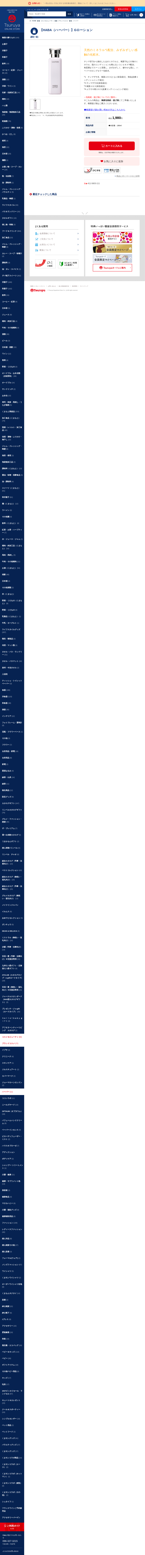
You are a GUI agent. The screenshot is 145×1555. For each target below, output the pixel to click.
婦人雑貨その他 (10, 1245)
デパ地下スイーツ (11, 276)
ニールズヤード (10, 1105)
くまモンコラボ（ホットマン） (12, 1475)
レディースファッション (12, 1230)
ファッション (9, 1223)
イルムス (7, 911)
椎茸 (5, 141)
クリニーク (8, 1056)
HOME (34, 21)
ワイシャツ (8, 1271)
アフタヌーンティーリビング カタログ (12, 1028)
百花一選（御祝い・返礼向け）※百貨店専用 (12, 988)
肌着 (5, 1300)
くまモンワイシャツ (11, 1278)
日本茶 (6, 154)
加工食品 (7, 237)
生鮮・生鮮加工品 (11, 92)
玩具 (5, 1384)
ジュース (7, 315)
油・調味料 (8, 183)
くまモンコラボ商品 (12, 1458)
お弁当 (6, 396)
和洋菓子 (7, 497)
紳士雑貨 (7, 1306)
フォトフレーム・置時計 (12, 724)
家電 (5, 764)
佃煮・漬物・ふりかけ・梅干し (12, 438)
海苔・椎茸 (8, 455)
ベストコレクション (12, 870)
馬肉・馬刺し (8, 555)
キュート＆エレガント (11, 1401)
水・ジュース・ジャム (12, 539)
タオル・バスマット (12, 661)
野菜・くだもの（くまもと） (12, 601)
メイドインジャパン (10, 905)
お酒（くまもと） (11, 568)
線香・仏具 (8, 777)
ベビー (6, 1358)
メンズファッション (12, 1265)
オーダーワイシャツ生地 (12, 1285)
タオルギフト (9, 218)
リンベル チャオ (10, 854)
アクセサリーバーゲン (11, 1517)
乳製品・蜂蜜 (8, 198)
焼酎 (5, 574)
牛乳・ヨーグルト (10, 623)
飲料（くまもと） (10, 523)
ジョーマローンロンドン (12, 1083)
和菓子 (4, 57)
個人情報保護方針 (64, 286)
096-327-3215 (10, 1541)
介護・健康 (8, 1175)
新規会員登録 (123, 9)
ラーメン (7, 510)
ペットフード (8, 1432)
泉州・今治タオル (10, 668)
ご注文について (46, 239)
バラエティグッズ (11, 1445)
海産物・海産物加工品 (11, 113)
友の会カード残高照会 (101, 15)
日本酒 (6, 581)
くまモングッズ (10, 1438)
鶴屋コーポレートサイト (37, 286)
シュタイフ (8, 1502)
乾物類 (6, 121)
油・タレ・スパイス (11, 269)
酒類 (5, 79)
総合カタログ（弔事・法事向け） (12, 887)
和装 (5, 1339)
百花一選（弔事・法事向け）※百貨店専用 (12, 957)
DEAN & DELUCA (11, 931)
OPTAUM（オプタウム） (12, 1112)
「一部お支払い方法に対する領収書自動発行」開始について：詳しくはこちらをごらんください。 (79, 3)
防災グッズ (8, 797)
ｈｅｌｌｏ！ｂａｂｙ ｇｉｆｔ (12, 1019)
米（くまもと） (8, 594)
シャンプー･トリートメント (12, 1166)
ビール (6, 341)
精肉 (5, 99)
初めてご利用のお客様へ (85, 15)
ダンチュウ (8, 924)
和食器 (6, 703)
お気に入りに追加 (112, 161)
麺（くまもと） (10, 504)
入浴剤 (4, 674)
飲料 (5, 64)
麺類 (5, 160)
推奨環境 (74, 286)
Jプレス (6, 1319)
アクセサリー (9, 1326)
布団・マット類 (9, 645)
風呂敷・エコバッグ (12, 1345)
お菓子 (4, 44)
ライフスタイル (10, 205)
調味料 (6, 263)
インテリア (8, 716)
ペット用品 (8, 1425)
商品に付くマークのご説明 (128, 176)
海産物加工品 (8, 462)
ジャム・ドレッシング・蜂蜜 (12, 245)
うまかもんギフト (10, 841)
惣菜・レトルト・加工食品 (12, 428)
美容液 (6, 1190)
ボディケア (8, 1159)
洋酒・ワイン (8, 86)
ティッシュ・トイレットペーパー (12, 682)
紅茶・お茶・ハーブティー (12, 531)
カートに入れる (111, 145)
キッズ (6, 1378)
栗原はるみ (8, 771)
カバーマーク (8, 1076)
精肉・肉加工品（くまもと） (12, 547)
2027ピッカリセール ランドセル (12, 1392)
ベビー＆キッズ (10, 1352)
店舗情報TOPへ (107, 9)
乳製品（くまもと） (11, 616)
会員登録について (47, 233)
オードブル (8, 383)
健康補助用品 (8, 1216)
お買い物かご (136, 15)
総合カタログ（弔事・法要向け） (12, 862)
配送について (45, 250)
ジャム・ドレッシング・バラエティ (12, 190)
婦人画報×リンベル (11, 848)
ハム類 (4, 105)
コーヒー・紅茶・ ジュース (12, 71)
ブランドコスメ (63, 21)
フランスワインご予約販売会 (12, 1509)
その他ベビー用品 (10, 1371)
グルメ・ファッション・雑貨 (12, 820)
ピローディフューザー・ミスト (12, 1137)
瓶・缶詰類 (8, 176)
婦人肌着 (7, 1252)
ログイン (138, 9)
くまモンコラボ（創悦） (12, 1484)
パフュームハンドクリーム (12, 1121)
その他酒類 (8, 587)
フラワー (7, 745)
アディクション (8, 1152)
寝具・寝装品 (8, 639)
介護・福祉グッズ (10, 1210)
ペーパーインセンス (11, 1130)
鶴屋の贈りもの (10, 38)
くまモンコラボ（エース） (11, 1465)
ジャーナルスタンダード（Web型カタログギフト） (12, 999)
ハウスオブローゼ (10, 1146)
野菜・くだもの (9, 367)
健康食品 (7, 1197)
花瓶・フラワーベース (12, 732)
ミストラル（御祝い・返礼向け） (12, 938)
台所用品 (7, 758)
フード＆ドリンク (11, 231)
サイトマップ (84, 286)
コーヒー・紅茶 (9, 302)
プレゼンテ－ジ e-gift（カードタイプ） (11, 1010)
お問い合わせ (52, 286)
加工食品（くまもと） (11, 419)
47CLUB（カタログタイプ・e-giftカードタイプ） (12, 978)
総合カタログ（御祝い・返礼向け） (12, 878)
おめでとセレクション (12, 918)
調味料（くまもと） (12, 468)
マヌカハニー (8, 1203)
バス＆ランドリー (11, 211)
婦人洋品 (7, 1239)
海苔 (5, 147)
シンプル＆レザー (11, 1419)
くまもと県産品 (10, 411)
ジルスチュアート (10, 1069)
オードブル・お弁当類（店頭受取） (11, 374)
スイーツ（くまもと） (11, 489)
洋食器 (7, 697)
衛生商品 (7, 790)
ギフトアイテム (10, 1365)
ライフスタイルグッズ (11, 630)
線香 (5, 784)
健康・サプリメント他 (11, 1182)
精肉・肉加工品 (9, 321)
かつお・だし (8, 134)
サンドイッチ (8, 389)
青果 (5, 360)
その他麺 (7, 517)
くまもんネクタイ (11, 1293)
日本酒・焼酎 (9, 347)
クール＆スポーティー (11, 1410)
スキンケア (8, 1063)
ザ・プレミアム (9, 828)
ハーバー (7, 1092)
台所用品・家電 (10, 751)
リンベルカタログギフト (12, 811)
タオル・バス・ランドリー (12, 653)
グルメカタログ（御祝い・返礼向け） (11, 897)
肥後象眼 (7, 1332)
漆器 (5, 710)
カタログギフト (10, 803)
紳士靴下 (7, 1313)
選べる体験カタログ (11, 835)
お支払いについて (47, 244)
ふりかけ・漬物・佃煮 (12, 128)
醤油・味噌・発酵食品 (12, 475)
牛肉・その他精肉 (10, 328)
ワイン (6, 354)
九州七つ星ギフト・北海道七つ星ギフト (12, 967)
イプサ (6, 1050)
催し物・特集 (8, 224)
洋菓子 (4, 51)
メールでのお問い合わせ (10, 1551)
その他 (6, 738)
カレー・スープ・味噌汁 (12, 254)
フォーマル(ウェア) (11, 1258)
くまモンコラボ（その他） (11, 1493)
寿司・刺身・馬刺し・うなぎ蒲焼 (12, 403)
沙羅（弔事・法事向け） (12, 948)
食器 (6, 690)
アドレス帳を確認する (117, 15)
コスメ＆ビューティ (47, 21)
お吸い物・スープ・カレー (12, 168)
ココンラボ (8, 1098)
